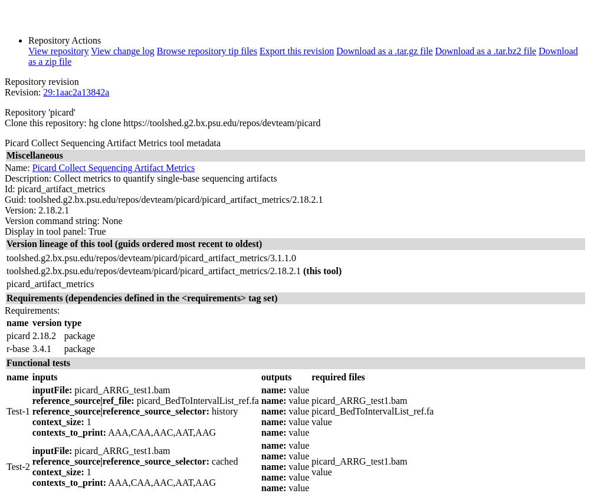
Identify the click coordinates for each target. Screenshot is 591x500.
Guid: (15, 200)
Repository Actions (64, 40)
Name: (17, 168)
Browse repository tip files (207, 51)
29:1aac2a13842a (76, 92)
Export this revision (297, 51)
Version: (20, 210)
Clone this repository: (46, 123)
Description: (28, 178)
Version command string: (52, 221)
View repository (58, 51)
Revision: (23, 92)
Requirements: (32, 310)
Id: (10, 189)
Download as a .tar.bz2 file (486, 51)
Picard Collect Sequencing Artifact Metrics (113, 168)
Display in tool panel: (45, 231)
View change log (122, 51)
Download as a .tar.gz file (384, 51)
